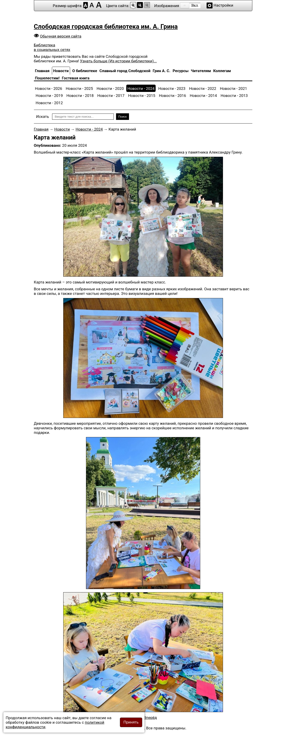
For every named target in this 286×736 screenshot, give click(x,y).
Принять (131, 722)
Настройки (223, 5)
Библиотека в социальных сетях (52, 47)
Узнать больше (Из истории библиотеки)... (118, 61)
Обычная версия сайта (60, 36)
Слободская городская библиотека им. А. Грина (106, 26)
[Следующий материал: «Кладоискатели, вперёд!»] (150, 717)
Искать (42, 116)
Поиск (122, 116)
